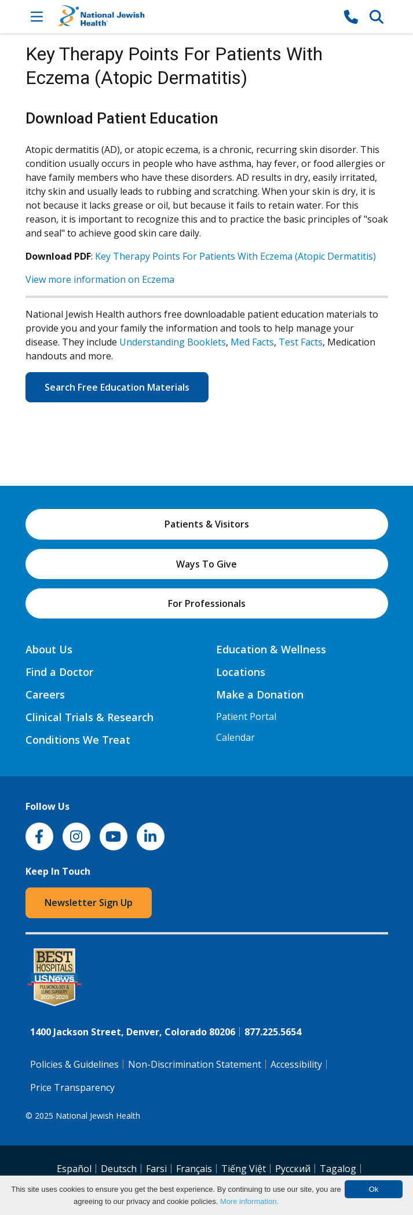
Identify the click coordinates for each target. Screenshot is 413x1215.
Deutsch (119, 1168)
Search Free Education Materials (117, 387)
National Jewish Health (98, 1115)
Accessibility (296, 1064)
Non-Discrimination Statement (194, 1064)
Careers (45, 694)
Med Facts (252, 342)
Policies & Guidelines (74, 1064)
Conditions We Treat (77, 740)
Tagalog (338, 1168)
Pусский (292, 1168)
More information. (249, 1201)
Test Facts (301, 342)
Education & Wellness (271, 649)
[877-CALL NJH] (351, 16)
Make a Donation (260, 694)
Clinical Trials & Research (89, 717)
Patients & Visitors (207, 524)
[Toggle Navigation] (37, 16)
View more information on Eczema (99, 279)
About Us (48, 649)
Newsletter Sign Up (89, 902)
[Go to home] (194, 16)
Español (74, 1168)
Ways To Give (206, 564)
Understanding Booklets (172, 342)
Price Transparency (72, 1087)
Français (194, 1168)
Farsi (156, 1168)
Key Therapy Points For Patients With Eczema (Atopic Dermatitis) (235, 256)
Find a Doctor (59, 672)
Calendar (235, 737)
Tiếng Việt (243, 1168)
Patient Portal (246, 716)
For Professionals (207, 603)
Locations (240, 672)
